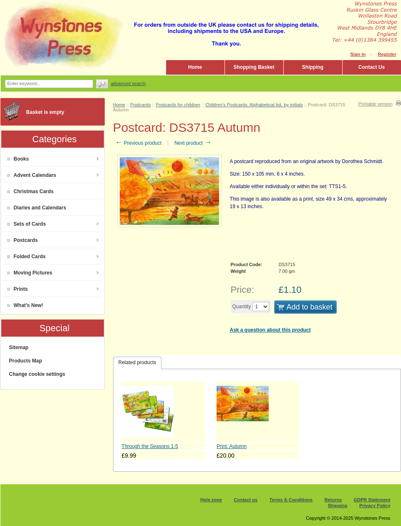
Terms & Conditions (291, 499)
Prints (17, 289)
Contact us (245, 499)
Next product (193, 143)
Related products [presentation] (137, 362)
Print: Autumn (232, 446)
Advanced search (128, 83)
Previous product (138, 143)
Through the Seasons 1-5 (149, 446)
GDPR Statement (371, 499)
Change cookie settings (37, 374)
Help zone (211, 499)
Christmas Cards (30, 191)
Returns (333, 499)
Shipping (312, 67)
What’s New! (25, 305)
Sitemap (19, 347)
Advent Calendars (31, 175)
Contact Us (371, 67)
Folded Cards (26, 256)
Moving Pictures (30, 273)
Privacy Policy (375, 505)
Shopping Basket (253, 67)
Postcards (22, 240)
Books (18, 159)
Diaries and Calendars (36, 208)
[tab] (137, 363)
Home (195, 67)
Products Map (25, 361)
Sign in (358, 54)
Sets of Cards (26, 224)
